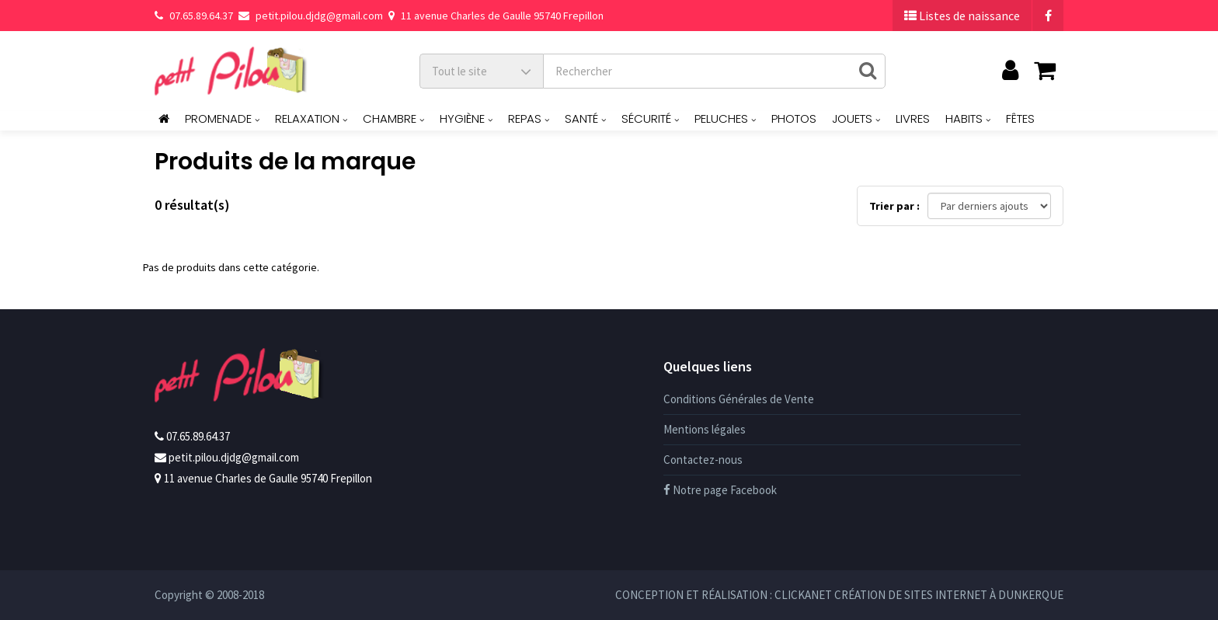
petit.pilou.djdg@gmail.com (310, 16)
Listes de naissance (962, 15)
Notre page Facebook (720, 489)
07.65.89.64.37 (194, 16)
